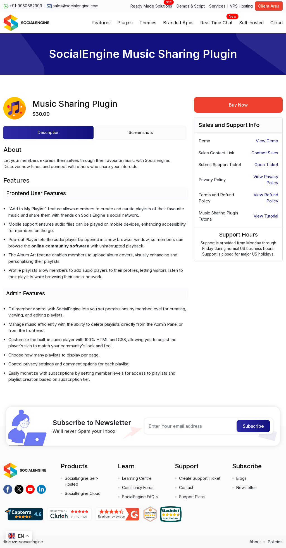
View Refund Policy (266, 198)
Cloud (276, 22)
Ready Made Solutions (151, 5)
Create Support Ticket (199, 478)
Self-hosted (251, 22)
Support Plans (192, 496)
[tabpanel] (95, 268)
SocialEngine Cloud (83, 493)
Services (217, 6)
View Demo (267, 140)
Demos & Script (191, 6)
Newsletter (246, 487)
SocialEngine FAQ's (140, 496)
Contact (186, 487)
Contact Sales (264, 152)
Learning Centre (137, 478)
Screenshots (141, 132)
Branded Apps (178, 22)
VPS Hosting (241, 6)
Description (48, 132)
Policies (275, 541)
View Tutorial (266, 216)
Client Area (269, 6)
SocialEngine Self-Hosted (82, 481)
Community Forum (138, 487)
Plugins (125, 22)
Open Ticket (266, 164)
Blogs (241, 478)
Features (101, 22)
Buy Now (238, 105)
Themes (147, 22)
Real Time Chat (216, 20)
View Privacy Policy (265, 180)
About (255, 541)
